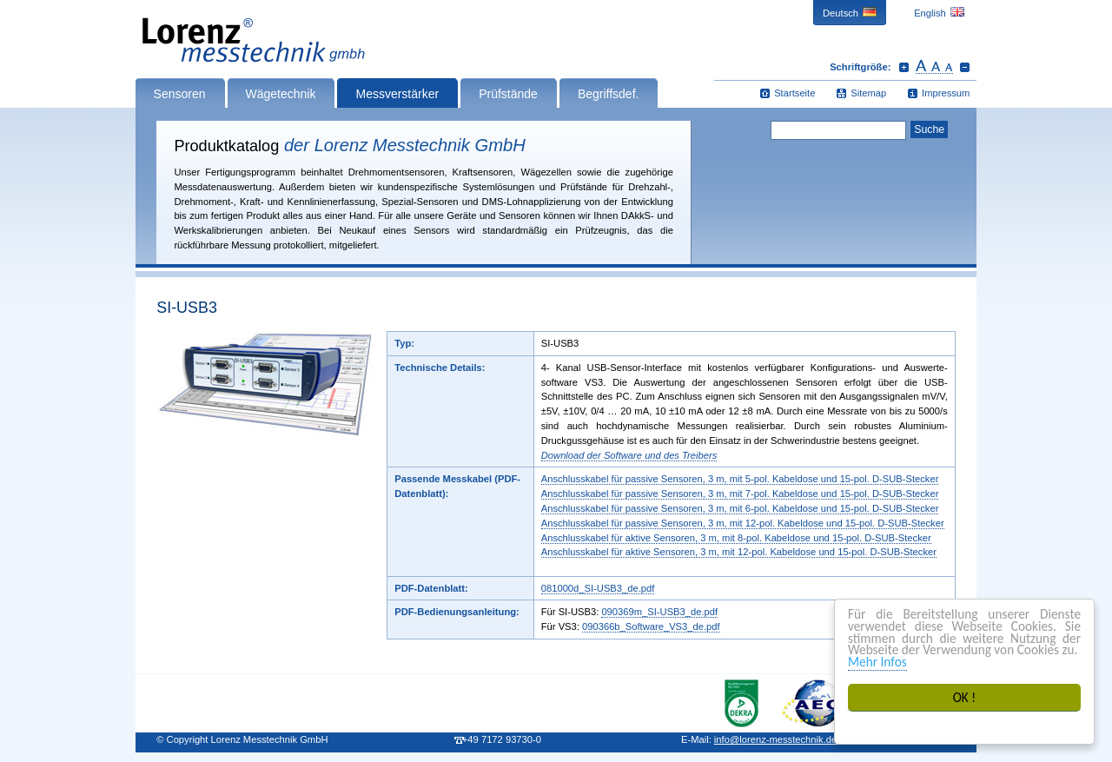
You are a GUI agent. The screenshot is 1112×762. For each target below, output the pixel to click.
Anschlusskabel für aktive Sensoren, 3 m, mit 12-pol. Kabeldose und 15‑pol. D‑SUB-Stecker (739, 552)
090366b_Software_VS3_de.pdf (651, 626)
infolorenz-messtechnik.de (775, 739)
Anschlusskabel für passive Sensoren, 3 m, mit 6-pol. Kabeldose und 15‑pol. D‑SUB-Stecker (740, 508)
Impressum (946, 93)
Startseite (794, 93)
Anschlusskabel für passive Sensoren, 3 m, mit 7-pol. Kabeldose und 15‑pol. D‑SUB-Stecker (740, 493)
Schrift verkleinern (965, 67)
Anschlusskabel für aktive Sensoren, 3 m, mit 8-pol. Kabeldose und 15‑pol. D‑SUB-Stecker (736, 538)
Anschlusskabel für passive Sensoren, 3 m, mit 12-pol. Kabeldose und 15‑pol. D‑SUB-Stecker (742, 523)
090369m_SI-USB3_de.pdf (659, 611)
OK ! (964, 697)
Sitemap (868, 93)
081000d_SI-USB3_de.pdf (598, 588)
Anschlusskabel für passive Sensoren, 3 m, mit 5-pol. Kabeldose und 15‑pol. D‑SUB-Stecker (740, 479)
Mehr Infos (877, 661)
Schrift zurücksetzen (934, 67)
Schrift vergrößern (904, 67)
